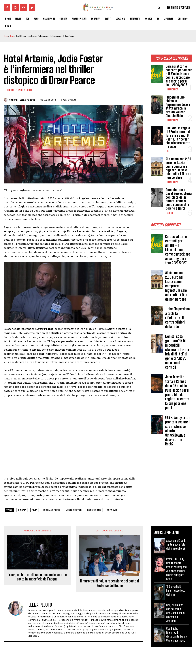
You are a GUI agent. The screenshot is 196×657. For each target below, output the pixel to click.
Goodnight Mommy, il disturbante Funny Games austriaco (176, 634)
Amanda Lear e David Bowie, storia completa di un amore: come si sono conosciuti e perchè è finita (179, 199)
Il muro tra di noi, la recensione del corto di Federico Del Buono (109, 583)
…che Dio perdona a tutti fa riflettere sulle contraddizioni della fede (177, 319)
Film (34, 510)
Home (6, 36)
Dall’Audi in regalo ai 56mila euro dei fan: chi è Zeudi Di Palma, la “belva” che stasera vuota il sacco (178, 137)
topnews (112, 510)
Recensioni (25, 90)
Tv (168, 151)
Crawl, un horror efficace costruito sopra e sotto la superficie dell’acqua (37, 577)
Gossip (170, 213)
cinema (22, 510)
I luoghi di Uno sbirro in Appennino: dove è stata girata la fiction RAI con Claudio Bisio (178, 106)
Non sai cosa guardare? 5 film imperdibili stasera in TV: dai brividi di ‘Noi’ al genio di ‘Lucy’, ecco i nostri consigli (177, 352)
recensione (94, 510)
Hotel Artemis (51, 510)
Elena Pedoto (27, 100)
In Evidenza (172, 89)
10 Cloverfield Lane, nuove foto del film (175, 590)
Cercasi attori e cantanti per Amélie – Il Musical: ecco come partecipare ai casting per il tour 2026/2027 (179, 75)
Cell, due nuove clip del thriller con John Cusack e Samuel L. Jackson (175, 613)
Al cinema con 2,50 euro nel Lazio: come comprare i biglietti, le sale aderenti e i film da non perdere (178, 168)
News (12, 36)
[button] (159, 8)
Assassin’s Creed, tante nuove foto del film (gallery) (176, 544)
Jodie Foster (74, 510)
